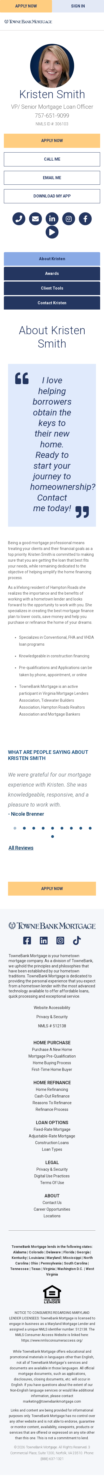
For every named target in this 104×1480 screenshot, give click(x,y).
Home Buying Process (52, 1063)
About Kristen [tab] (52, 259)
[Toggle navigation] (92, 21)
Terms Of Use (52, 1182)
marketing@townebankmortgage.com (52, 1401)
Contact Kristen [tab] (52, 303)
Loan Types (52, 1149)
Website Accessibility (52, 1007)
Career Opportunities (52, 1209)
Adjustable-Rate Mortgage (52, 1136)
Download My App (52, 196)
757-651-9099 (52, 115)
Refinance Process (52, 1109)
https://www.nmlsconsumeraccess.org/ (52, 1340)
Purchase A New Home (52, 1049)
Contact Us (52, 1202)
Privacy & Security (52, 1017)
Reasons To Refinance (52, 1103)
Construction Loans (52, 1143)
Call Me (52, 159)
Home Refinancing (52, 1089)
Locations (52, 1216)
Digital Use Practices (52, 1176)
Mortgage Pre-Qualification (52, 1056)
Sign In (78, 6)
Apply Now (26, 6)
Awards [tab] (52, 273)
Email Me (52, 178)
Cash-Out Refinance (52, 1096)
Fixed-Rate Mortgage (52, 1129)
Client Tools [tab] (52, 288)
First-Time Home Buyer (52, 1069)
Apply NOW (52, 140)
